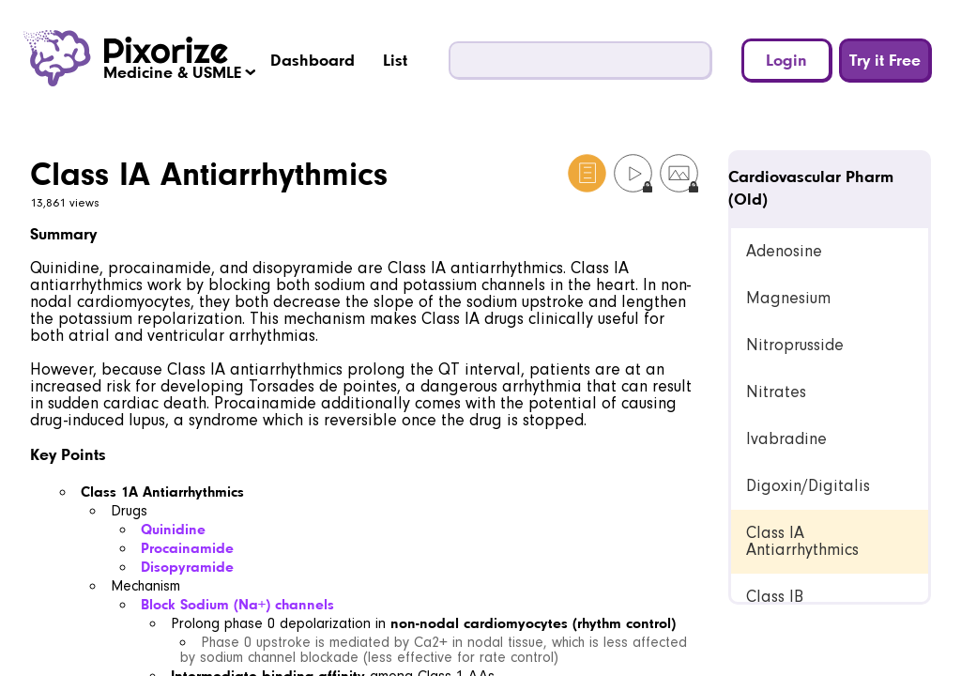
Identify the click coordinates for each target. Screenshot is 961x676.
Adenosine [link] (784, 251)
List (395, 59)
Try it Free (885, 59)
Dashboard (312, 59)
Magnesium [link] (788, 298)
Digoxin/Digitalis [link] (808, 486)
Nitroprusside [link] (795, 345)
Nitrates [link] (776, 392)
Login (786, 59)
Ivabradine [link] (786, 439)
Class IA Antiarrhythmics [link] (802, 541)
